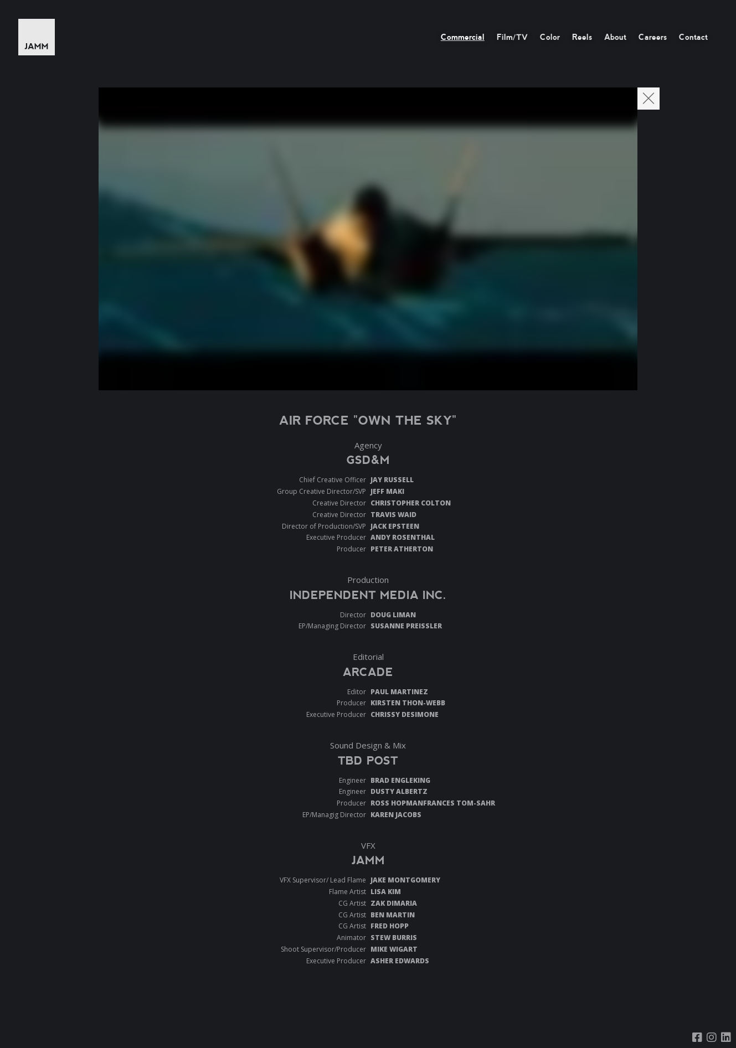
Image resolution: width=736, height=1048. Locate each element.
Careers (653, 37)
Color (550, 37)
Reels (582, 37)
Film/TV (512, 37)
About (615, 37)
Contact (693, 37)
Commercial (463, 37)
